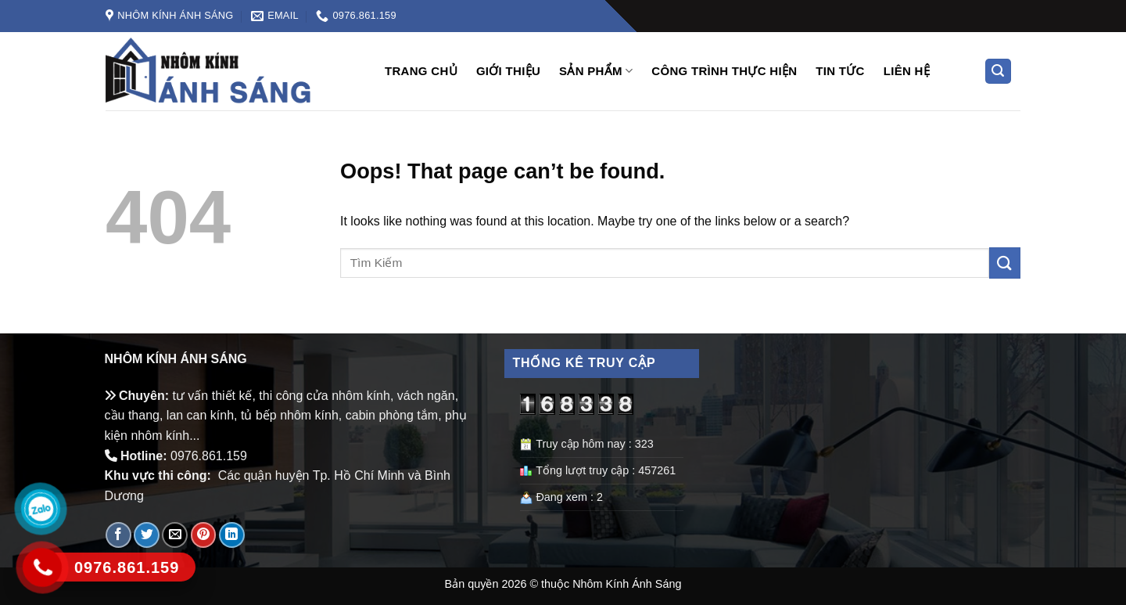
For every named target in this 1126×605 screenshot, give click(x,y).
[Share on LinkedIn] (232, 535)
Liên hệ (907, 70)
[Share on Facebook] (118, 535)
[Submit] (1004, 262)
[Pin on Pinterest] (204, 535)
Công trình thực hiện (724, 70)
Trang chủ (421, 70)
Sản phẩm (596, 70)
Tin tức (840, 70)
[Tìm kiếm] (998, 72)
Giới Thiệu (508, 70)
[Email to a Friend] (175, 535)
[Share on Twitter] (147, 535)
